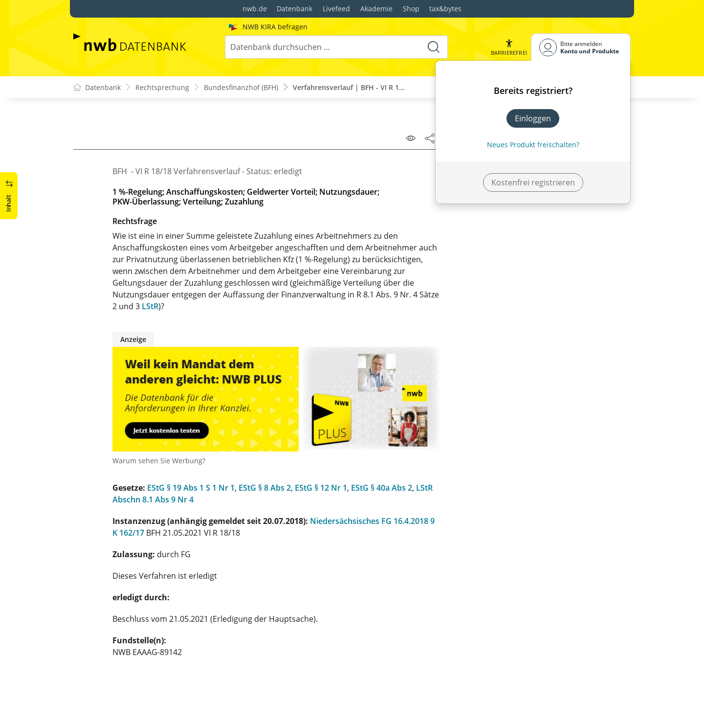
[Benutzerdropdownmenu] (581, 47)
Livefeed (336, 8)
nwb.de (254, 8)
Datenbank (294, 8)
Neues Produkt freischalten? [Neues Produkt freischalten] (533, 144)
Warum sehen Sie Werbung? (158, 460)
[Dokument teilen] (430, 138)
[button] (509, 47)
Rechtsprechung (162, 87)
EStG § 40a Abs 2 (381, 487)
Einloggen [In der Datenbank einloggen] (533, 118)
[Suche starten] (433, 47)
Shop (411, 8)
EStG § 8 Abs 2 (265, 487)
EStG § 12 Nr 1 (321, 487)
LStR (150, 306)
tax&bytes (445, 8)
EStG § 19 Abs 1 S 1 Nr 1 (191, 487)
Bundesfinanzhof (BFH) (241, 87)
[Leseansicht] (410, 138)
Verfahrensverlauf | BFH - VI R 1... (349, 87)
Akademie (376, 8)
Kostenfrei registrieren (533, 182)
